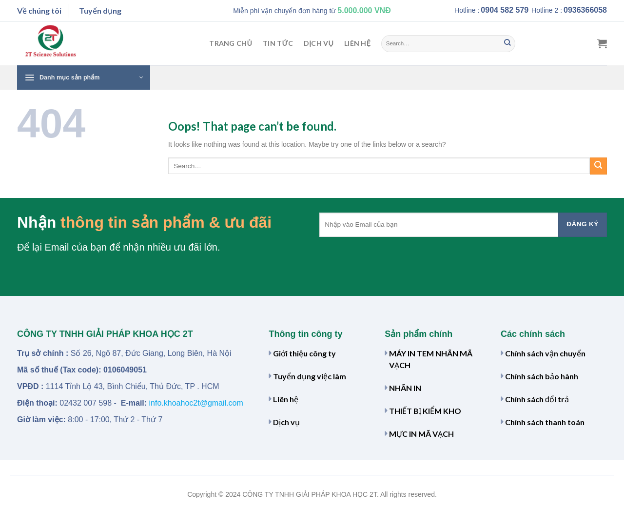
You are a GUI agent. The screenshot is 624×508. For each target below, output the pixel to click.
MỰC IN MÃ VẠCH (421, 433)
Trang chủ (230, 43)
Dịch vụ (318, 43)
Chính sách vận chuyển (545, 353)
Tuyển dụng (100, 10)
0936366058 (585, 10)
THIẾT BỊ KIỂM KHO (425, 410)
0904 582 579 (504, 10)
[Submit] (507, 43)
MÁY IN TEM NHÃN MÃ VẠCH (430, 359)
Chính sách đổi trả (537, 399)
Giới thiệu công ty (304, 353)
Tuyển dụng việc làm (309, 376)
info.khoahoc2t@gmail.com (196, 403)
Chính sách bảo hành (541, 376)
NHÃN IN (405, 387)
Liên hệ (357, 43)
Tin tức (278, 43)
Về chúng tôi (39, 10)
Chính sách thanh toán (545, 422)
